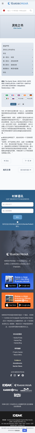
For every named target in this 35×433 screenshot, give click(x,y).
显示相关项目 (25, 170)
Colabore (17, 360)
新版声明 (6, 46)
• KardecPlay (17, 340)
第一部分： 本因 (8, 57)
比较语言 (13, 104)
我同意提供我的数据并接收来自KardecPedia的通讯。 (17, 225)
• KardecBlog (17, 343)
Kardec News (17, 366)
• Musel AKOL (17, 355)
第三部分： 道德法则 (10, 65)
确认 (17, 217)
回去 (6, 161)
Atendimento (17, 363)
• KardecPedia (17, 338)
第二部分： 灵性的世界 (10, 61)
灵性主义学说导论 (9, 50)
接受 (25, 430)
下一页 (28, 161)
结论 (4, 72)
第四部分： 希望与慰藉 (10, 68)
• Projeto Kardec (17, 352)
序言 (4, 53)
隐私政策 (17, 430)
